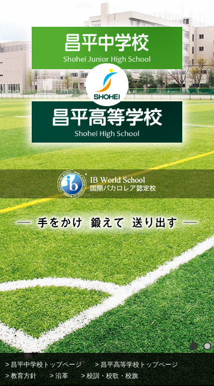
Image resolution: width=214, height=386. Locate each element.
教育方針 (24, 376)
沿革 (61, 376)
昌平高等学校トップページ (139, 364)
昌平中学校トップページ (46, 364)
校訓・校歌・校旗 (112, 376)
